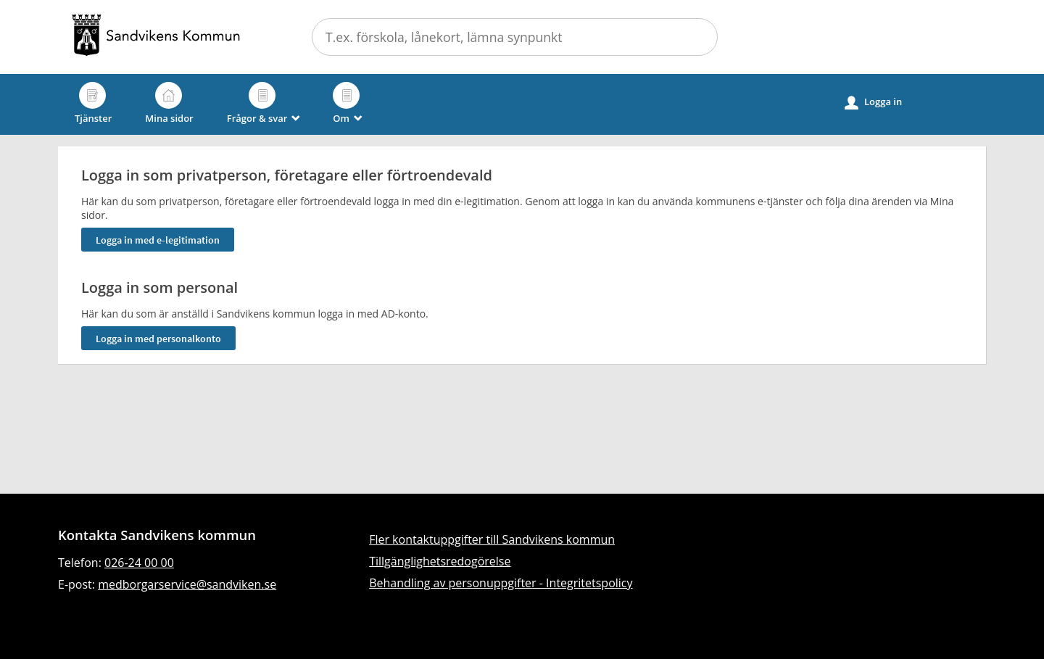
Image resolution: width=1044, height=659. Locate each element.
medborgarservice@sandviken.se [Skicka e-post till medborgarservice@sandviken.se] (187, 584)
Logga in (873, 102)
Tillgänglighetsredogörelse (439, 561)
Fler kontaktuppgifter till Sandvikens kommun (492, 539)
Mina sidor (169, 103)
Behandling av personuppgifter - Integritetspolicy (500, 583)
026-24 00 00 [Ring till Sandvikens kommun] (139, 563)
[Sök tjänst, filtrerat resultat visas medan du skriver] (515, 37)
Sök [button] (698, 37)
